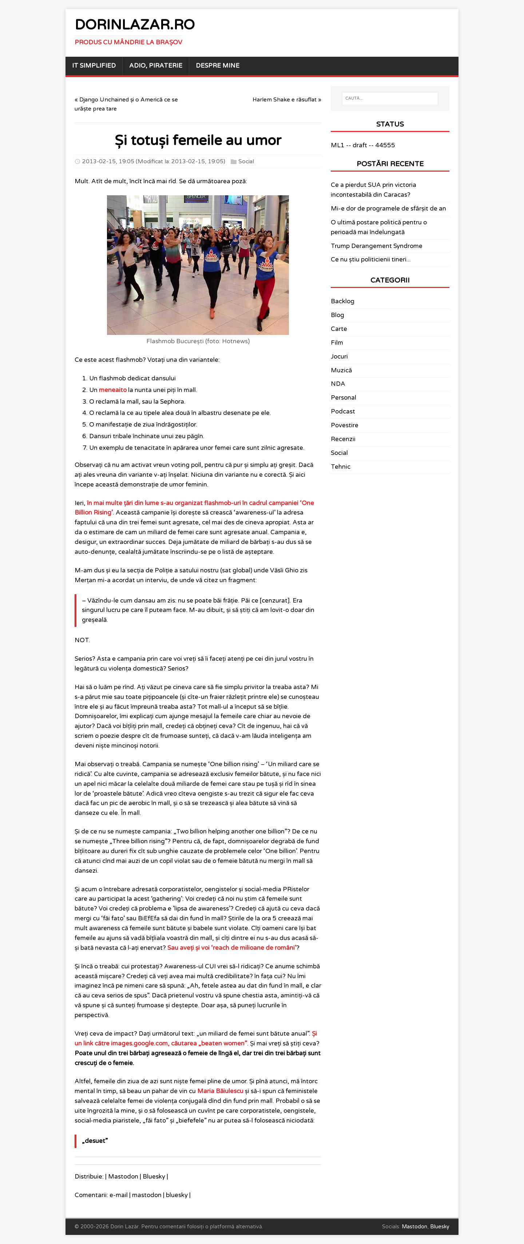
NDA (338, 384)
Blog (337, 315)
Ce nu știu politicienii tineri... (371, 259)
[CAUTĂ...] (390, 98)
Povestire (344, 425)
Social (246, 161)
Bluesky (154, 1176)
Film (337, 343)
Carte (339, 329)
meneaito (113, 390)
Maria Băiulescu (220, 1091)
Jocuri (339, 356)
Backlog (342, 301)
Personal (343, 397)
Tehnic (340, 467)
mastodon (147, 1195)
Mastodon (123, 1176)
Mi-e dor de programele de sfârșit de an (388, 208)
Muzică (341, 370)
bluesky (177, 1195)
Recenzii (343, 439)
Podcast (343, 411)
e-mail (119, 1195)
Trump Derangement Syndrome (376, 246)
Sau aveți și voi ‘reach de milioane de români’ (231, 948)
